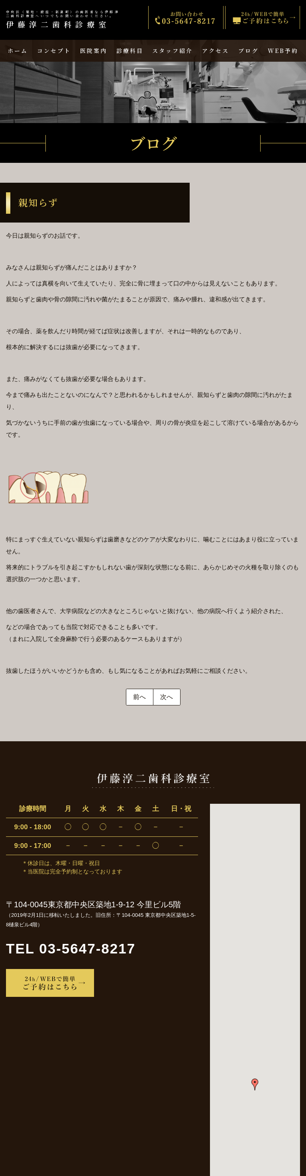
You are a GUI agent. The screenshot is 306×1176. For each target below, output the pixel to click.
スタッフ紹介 (172, 51)
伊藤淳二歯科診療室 (64, 19)
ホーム (18, 51)
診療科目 (129, 51)
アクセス (215, 51)
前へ (139, 696)
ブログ (248, 51)
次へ (166, 696)
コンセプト (54, 51)
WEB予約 (283, 51)
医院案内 (93, 51)
